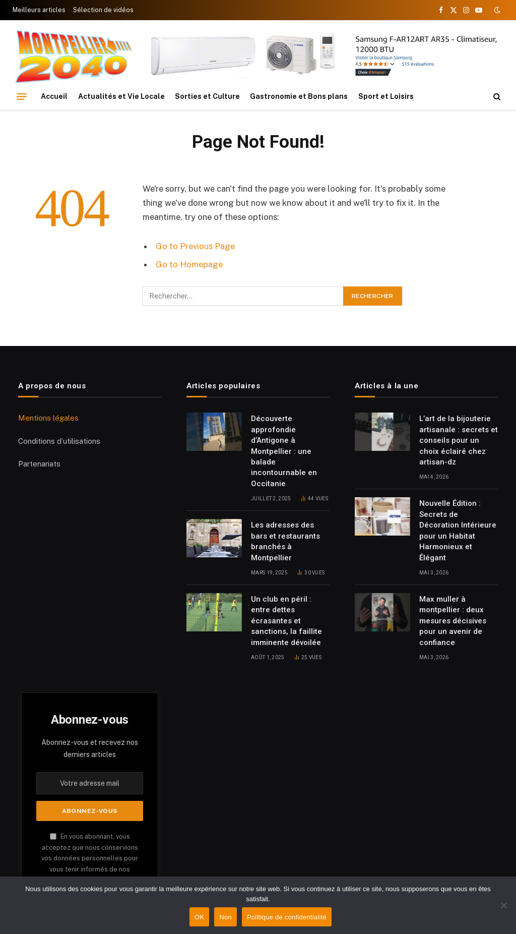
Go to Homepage (189, 264)
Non (225, 917)
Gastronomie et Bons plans (299, 96)
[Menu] (22, 96)
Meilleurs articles (39, 10)
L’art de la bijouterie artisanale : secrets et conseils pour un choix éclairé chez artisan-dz (458, 440)
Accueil (54, 96)
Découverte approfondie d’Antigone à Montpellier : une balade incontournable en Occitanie (284, 451)
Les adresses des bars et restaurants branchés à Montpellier (285, 541)
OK (199, 917)
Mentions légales (48, 418)
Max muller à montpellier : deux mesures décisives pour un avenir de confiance (452, 621)
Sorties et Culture (207, 96)
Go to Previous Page (195, 246)
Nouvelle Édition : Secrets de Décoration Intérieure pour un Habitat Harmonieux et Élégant (457, 530)
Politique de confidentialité (287, 917)
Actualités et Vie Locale (121, 96)
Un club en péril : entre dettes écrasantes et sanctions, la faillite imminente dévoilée (286, 621)
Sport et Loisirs (386, 96)
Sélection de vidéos (103, 10)
